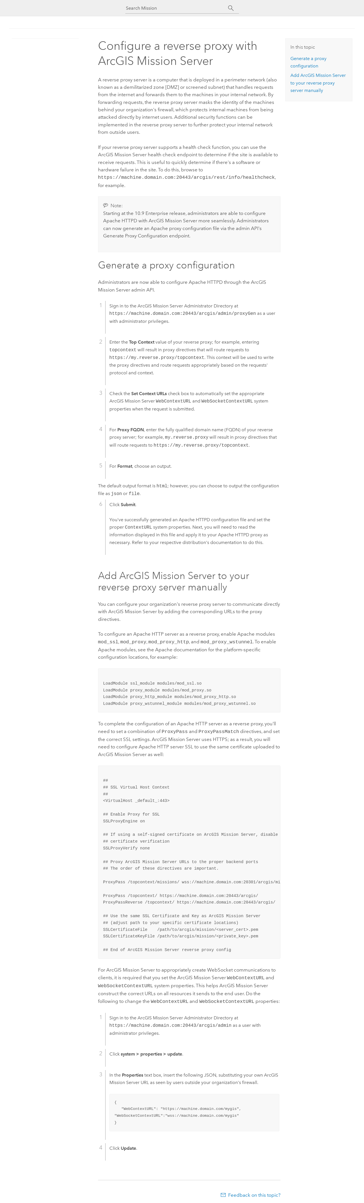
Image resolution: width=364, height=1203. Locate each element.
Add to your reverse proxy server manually (318, 83)
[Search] (231, 8)
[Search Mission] (177, 8)
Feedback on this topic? (254, 1191)
